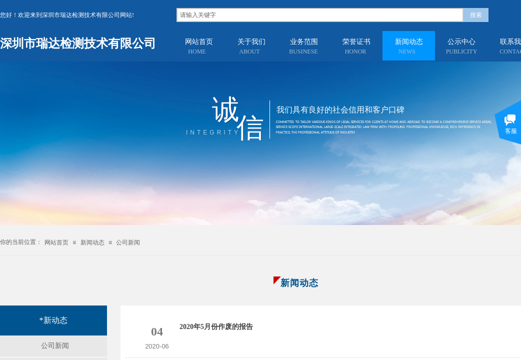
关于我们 (252, 42)
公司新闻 (128, 242)
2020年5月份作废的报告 (216, 326)
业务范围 (304, 42)
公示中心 (462, 42)
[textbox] (320, 15)
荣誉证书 (356, 42)
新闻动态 (409, 42)
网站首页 (199, 42)
